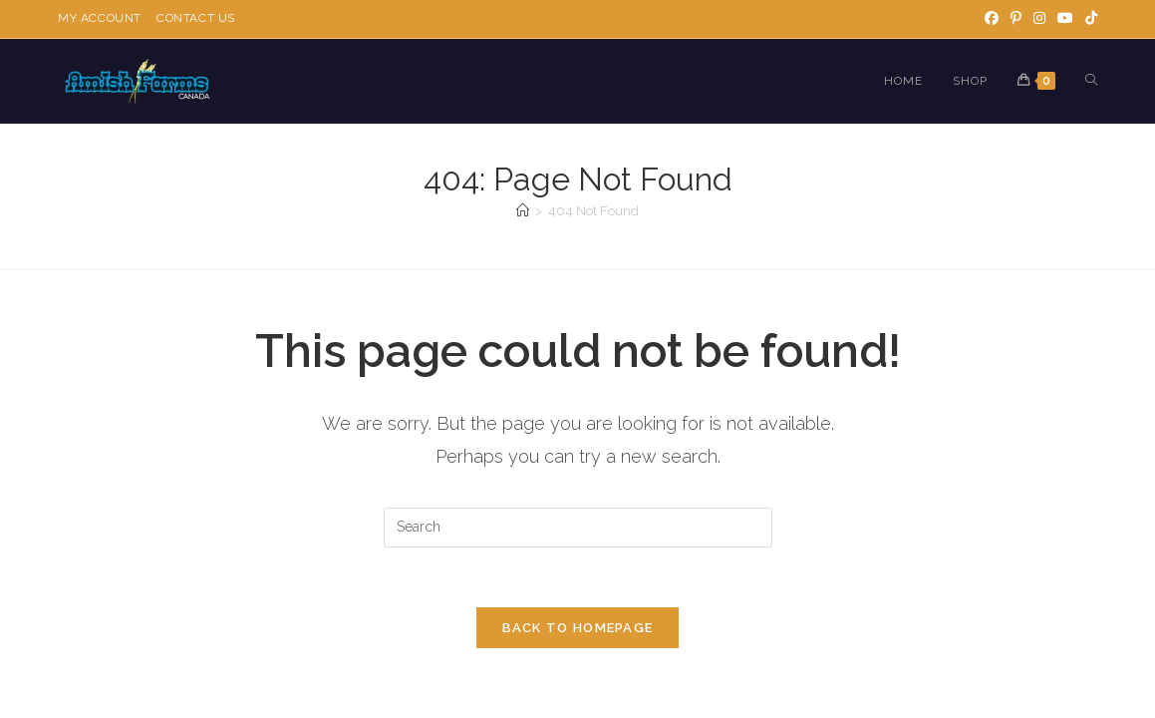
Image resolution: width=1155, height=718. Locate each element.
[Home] (522, 210)
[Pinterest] (1016, 19)
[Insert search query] (578, 527)
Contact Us (195, 18)
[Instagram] (1039, 19)
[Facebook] (992, 19)
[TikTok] (1088, 19)
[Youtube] (1065, 19)
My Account (100, 18)
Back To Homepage (578, 628)
